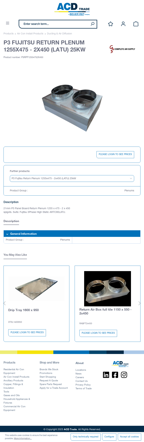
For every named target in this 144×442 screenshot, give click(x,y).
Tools (6, 390)
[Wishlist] (110, 24)
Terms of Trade (84, 387)
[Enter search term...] (53, 24)
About (80, 361)
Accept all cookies (129, 437)
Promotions (46, 372)
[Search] (92, 24)
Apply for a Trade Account (54, 387)
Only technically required (85, 437)
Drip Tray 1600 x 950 (23, 309)
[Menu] (8, 23)
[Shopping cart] (135, 24)
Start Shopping (48, 376)
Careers (80, 376)
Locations (81, 369)
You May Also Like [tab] (15, 255)
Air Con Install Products (16, 376)
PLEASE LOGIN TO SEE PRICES (115, 154)
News (79, 372)
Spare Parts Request (51, 383)
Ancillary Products (13, 379)
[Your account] (123, 24)
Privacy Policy (83, 384)
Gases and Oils (12, 394)
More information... (23, 439)
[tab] (11, 221)
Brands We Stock (49, 368)
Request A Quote (49, 379)
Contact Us (82, 380)
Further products (19, 171)
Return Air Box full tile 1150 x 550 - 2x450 (105, 310)
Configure (109, 437)
